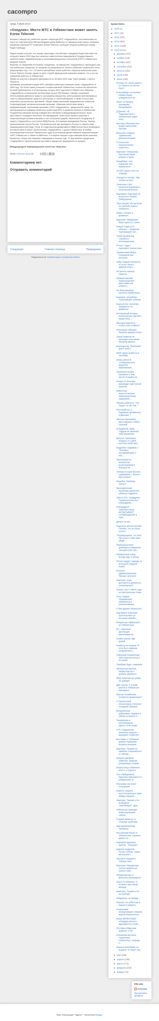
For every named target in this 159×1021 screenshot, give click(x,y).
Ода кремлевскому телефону (125, 827)
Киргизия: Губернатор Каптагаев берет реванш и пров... (127, 154)
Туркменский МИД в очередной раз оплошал (126, 255)
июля (120, 75)
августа (121, 71)
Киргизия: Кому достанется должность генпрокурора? (128, 583)
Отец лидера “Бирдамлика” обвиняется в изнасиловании (125, 600)
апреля (121, 959)
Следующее (16, 249)
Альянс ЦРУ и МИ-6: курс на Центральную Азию (129, 591)
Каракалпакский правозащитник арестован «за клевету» (125, 282)
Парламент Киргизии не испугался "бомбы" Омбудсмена (128, 196)
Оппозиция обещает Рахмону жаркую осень (129, 331)
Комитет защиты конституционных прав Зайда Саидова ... (128, 793)
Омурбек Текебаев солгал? (125, 482)
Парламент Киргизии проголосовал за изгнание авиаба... (126, 615)
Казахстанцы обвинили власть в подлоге (128, 768)
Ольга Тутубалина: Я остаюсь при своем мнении (127, 884)
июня (120, 79)
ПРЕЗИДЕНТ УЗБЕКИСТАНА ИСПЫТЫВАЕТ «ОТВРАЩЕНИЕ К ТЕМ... (126, 512)
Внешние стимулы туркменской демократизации (125, 135)
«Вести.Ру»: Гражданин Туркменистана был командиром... (128, 500)
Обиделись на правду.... (128, 898)
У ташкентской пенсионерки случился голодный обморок (128, 704)
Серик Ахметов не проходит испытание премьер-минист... (127, 339)
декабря (121, 54)
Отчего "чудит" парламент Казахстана (128, 246)
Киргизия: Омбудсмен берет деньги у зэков (128, 221)
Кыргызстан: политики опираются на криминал (127, 307)
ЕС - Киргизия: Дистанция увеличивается (125, 632)
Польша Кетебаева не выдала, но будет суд (128, 948)
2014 (117, 46)
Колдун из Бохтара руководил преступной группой (128, 384)
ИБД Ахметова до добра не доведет (128, 679)
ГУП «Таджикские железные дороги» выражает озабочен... (128, 732)
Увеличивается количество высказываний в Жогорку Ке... (125, 463)
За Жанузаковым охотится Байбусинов (128, 291)
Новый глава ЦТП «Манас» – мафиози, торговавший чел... (128, 229)
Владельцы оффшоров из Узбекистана (128, 623)
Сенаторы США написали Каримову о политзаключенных (128, 187)
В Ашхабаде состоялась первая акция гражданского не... (128, 95)
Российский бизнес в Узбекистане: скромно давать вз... (128, 835)
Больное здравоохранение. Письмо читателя (126, 573)
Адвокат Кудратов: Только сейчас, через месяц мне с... (128, 852)
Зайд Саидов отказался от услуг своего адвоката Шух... (128, 264)
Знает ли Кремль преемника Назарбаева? (124, 104)
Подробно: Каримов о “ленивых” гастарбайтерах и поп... (127, 451)
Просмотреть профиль (140, 994)
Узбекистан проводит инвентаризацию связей (127, 812)
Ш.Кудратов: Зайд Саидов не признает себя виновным (127, 431)
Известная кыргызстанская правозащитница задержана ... (126, 395)
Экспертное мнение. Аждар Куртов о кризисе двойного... (127, 671)
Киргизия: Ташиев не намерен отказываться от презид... (129, 751)
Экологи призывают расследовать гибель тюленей (128, 422)
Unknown (142, 989)
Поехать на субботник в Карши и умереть (128, 903)
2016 (117, 37)
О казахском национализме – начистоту (125, 145)
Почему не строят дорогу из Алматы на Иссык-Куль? (129, 85)
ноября (121, 58)
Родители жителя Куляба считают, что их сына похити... (128, 529)
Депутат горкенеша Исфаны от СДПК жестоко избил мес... (127, 441)
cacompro (22, 11)
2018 (117, 29)
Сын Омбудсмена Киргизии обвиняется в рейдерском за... (129, 777)
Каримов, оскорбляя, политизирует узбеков (128, 298)
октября (121, 62)
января (120, 972)
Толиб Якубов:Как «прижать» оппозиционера (125, 239)
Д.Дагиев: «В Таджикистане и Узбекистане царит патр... (127, 115)
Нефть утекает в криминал (124, 214)
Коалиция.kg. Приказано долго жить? (128, 347)
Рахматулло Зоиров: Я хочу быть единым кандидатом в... (127, 648)
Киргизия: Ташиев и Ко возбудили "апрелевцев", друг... (127, 803)
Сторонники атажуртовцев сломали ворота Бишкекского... (129, 912)
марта (120, 963)
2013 (117, 50)
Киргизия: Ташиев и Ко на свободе (127, 892)
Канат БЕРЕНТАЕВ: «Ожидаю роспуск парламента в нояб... (128, 921)
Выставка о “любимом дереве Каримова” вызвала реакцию (127, 742)
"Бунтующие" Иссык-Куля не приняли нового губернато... (129, 206)
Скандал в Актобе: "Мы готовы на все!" (128, 178)
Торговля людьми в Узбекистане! (126, 860)
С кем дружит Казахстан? (129, 608)
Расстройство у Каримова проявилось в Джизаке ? (128, 412)
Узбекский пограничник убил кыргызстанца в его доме (128, 657)
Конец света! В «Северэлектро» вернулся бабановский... (125, 364)
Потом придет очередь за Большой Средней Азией (129, 564)
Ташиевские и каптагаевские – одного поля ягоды (126, 723)
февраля (121, 968)
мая (119, 955)
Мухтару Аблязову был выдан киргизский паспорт (127, 126)
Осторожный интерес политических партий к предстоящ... (128, 316)
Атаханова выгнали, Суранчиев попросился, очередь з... (128, 939)
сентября (122, 66)
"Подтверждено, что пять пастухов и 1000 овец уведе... (129, 538)
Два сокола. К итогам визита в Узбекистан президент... (127, 687)
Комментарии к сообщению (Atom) (63, 257)
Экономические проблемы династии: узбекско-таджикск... (128, 491)
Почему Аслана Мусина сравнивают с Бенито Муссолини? (128, 474)
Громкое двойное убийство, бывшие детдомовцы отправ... (128, 761)
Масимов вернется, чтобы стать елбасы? (128, 324)
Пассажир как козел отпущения (126, 785)
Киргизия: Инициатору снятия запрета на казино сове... (127, 868)
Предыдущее (93, 249)
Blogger (98, 1015)
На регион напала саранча (125, 272)
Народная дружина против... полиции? (127, 843)
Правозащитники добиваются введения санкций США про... (128, 547)
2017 (117, 33)
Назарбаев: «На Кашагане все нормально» (124, 164)
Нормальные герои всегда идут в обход (127, 555)
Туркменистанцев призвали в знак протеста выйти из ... (128, 374)
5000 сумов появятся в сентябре (127, 354)
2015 (117, 41)
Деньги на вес (123, 521)
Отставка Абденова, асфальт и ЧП (126, 929)
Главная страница (55, 249)
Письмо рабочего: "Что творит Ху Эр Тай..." (127, 404)
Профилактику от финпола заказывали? (128, 876)
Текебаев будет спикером (129, 664)
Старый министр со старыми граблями (127, 820)
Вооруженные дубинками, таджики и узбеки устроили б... (128, 713)
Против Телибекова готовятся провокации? (129, 695)
